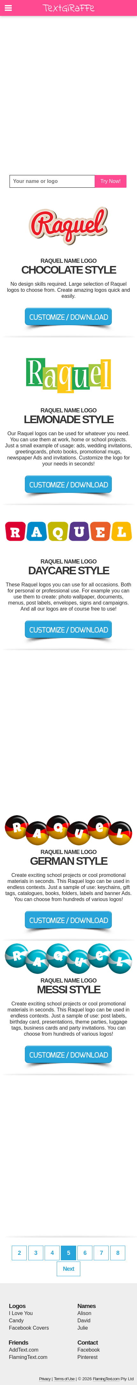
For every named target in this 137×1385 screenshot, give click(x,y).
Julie (82, 1328)
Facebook (88, 1350)
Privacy (45, 1378)
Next (68, 1269)
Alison (84, 1313)
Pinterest (87, 1357)
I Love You (21, 1313)
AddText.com (23, 1350)
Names (86, 1306)
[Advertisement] (68, 95)
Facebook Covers (29, 1328)
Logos (17, 1306)
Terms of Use (64, 1378)
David (83, 1320)
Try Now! (110, 181)
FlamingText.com (28, 1357)
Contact (87, 1342)
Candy (16, 1320)
